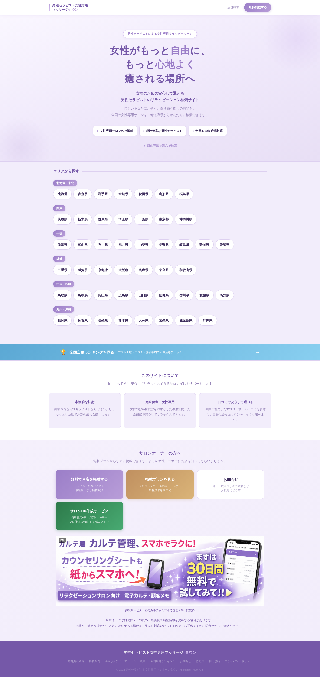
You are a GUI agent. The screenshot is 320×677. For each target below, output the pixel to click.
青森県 (83, 194)
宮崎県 (165, 319)
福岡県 (62, 319)
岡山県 (103, 294)
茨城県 (62, 218)
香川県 (185, 294)
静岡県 (205, 244)
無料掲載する (258, 7)
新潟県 (62, 244)
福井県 (124, 244)
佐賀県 (83, 319)
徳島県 (165, 294)
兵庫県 (144, 269)
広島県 (124, 294)
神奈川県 (186, 218)
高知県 (226, 294)
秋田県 (144, 194)
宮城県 (124, 194)
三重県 (62, 269)
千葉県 (144, 218)
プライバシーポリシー (238, 659)
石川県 (103, 244)
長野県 (165, 244)
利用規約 (214, 659)
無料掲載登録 (76, 659)
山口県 (144, 294)
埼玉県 (124, 218)
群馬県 (103, 218)
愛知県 (226, 244)
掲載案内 (94, 659)
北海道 (62, 194)
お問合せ (185, 659)
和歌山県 (186, 269)
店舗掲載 (233, 7)
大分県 (144, 319)
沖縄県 (209, 319)
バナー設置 (139, 659)
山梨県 (144, 244)
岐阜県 (185, 244)
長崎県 (103, 319)
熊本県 (124, 319)
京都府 (103, 269)
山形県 (165, 194)
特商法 (200, 659)
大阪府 (124, 269)
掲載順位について (116, 659)
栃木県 (83, 218)
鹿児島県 (186, 319)
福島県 (185, 194)
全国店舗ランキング (162, 659)
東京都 (165, 218)
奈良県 (165, 269)
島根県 (83, 294)
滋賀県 (83, 269)
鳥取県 (62, 294)
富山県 (83, 244)
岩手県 (103, 194)
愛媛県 (205, 294)
